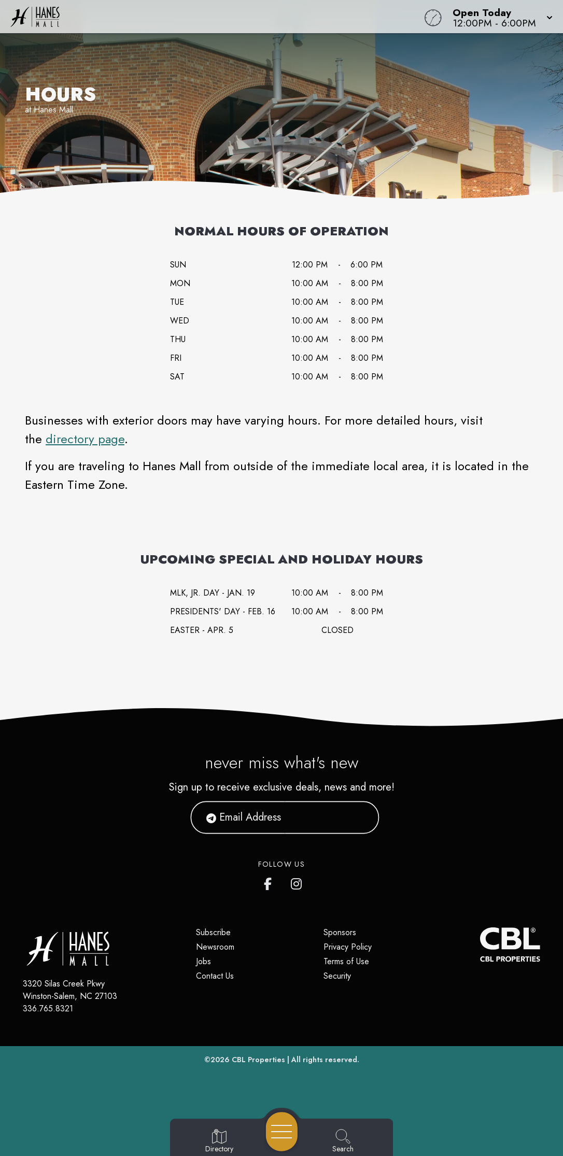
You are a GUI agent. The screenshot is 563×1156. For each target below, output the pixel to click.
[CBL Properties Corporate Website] (480, 944)
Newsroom (215, 947)
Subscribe (213, 932)
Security (337, 976)
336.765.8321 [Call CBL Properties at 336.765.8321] (48, 1008)
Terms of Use (346, 961)
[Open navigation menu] (281, 1131)
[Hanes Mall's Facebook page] (270, 881)
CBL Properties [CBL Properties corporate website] (258, 1059)
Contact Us (215, 976)
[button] (499, 16)
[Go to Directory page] (219, 1141)
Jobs (203, 961)
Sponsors (339, 932)
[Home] (213, 16)
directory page (85, 439)
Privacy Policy (347, 947)
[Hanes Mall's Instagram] (297, 881)
